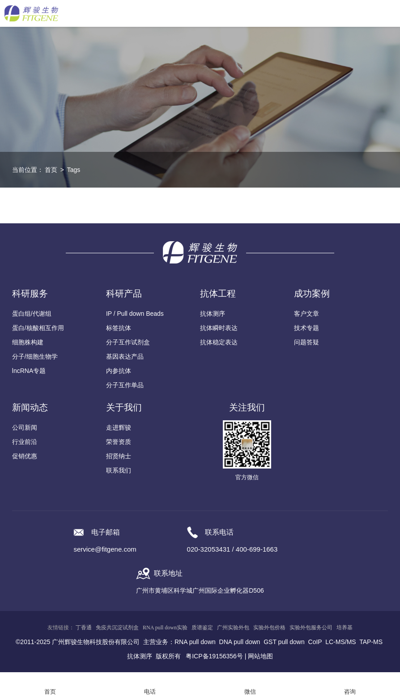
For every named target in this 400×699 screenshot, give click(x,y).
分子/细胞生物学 (35, 356)
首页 (51, 169)
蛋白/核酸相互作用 (38, 327)
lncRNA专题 (29, 370)
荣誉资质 (118, 441)
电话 (150, 691)
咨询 (350, 691)
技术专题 (306, 327)
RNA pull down (195, 641)
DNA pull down (239, 641)
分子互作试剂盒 (128, 342)
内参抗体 (118, 370)
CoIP (315, 641)
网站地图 (260, 656)
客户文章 (306, 313)
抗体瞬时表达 (219, 327)
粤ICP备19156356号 (214, 656)
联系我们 (118, 470)
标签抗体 (118, 327)
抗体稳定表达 (219, 342)
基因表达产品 (125, 356)
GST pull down (284, 641)
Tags (74, 169)
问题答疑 (306, 342)
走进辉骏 (118, 427)
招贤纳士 (118, 456)
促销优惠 (24, 456)
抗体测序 (212, 313)
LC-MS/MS (340, 641)
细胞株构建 (27, 342)
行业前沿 (24, 441)
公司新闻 (24, 427)
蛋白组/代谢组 (31, 313)
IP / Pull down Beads (135, 313)
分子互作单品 (125, 385)
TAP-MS (371, 641)
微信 (250, 691)
